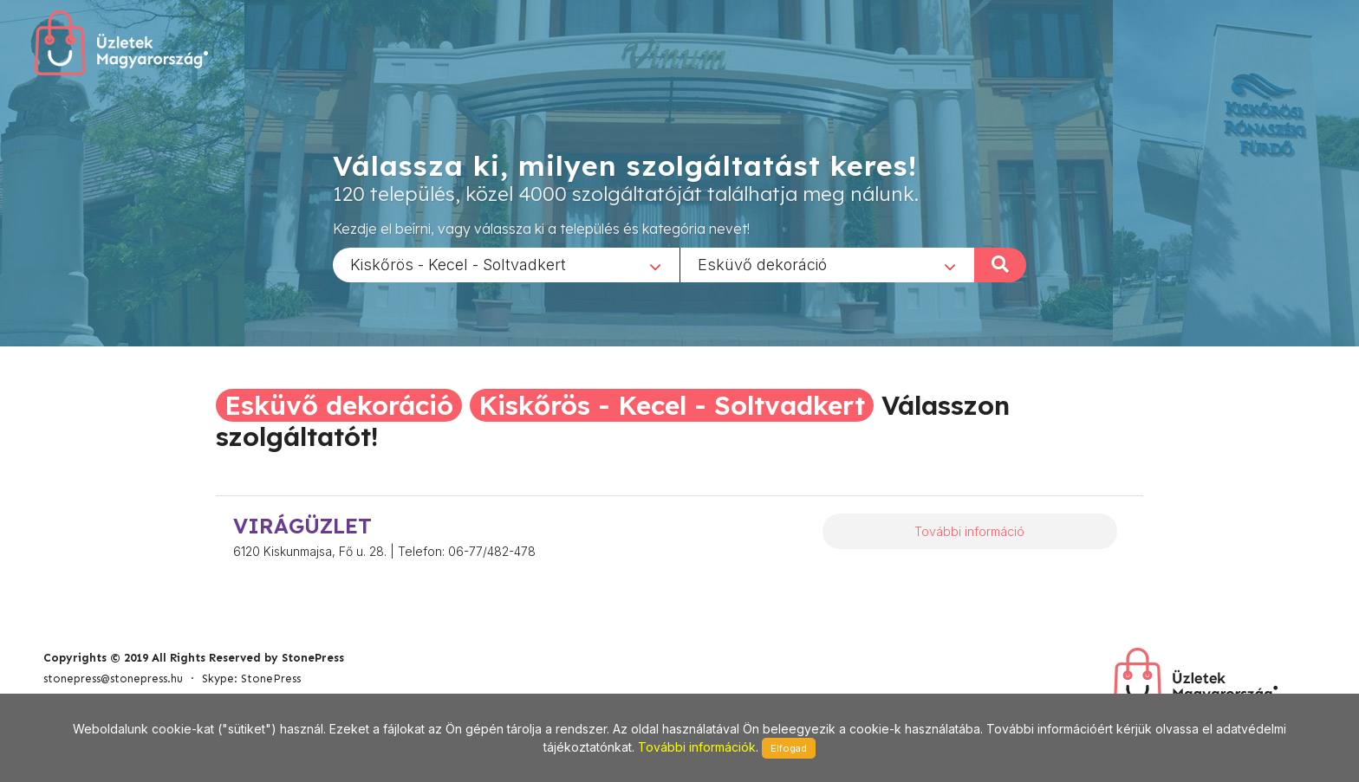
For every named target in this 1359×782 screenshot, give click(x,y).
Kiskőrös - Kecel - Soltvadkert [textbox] (458, 264)
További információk (697, 747)
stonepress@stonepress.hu (113, 678)
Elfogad (789, 748)
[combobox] (506, 264)
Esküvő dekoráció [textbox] (762, 264)
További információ (969, 531)
